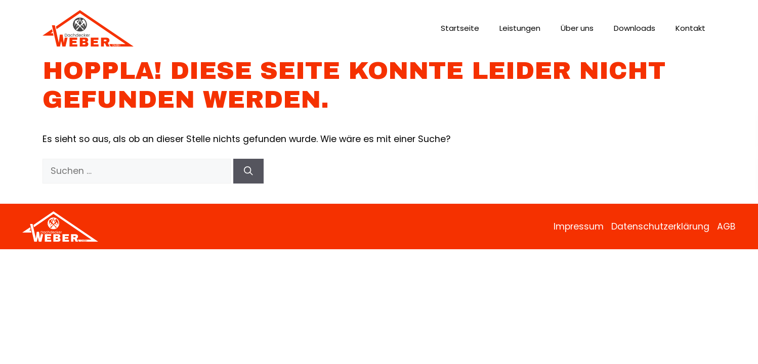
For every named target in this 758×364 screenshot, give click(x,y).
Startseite (460, 28)
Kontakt (690, 28)
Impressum (579, 226)
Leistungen (519, 28)
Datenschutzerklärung (660, 226)
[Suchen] (248, 171)
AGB (726, 226)
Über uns (577, 28)
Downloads (634, 28)
